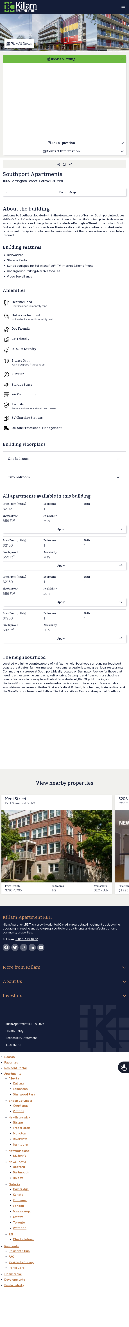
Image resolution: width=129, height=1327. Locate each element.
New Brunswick (19, 1117)
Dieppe (18, 1122)
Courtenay (20, 1106)
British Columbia (20, 1101)
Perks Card (16, 1268)
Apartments (12, 1074)
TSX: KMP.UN (14, 1044)
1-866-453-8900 (26, 939)
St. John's (19, 1156)
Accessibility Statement (21, 1037)
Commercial (13, 1274)
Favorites (11, 1062)
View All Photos (19, 44)
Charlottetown (23, 1239)
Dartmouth (21, 1172)
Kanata (18, 1195)
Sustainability (14, 1285)
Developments (14, 1280)
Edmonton (20, 1089)
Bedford (19, 1167)
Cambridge (21, 1189)
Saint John (20, 1144)
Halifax (18, 1178)
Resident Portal (15, 1068)
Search (9, 1057)
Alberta (14, 1078)
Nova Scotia (17, 1162)
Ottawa (18, 1217)
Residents (11, 1246)
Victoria (18, 1111)
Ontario (14, 1184)
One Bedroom (18, 459)
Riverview (20, 1139)
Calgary (18, 1083)
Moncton (19, 1133)
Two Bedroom (19, 477)
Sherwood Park (24, 1094)
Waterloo (19, 1228)
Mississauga (22, 1211)
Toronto (19, 1222)
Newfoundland (19, 1151)
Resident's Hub (19, 1251)
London (18, 1206)
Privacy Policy (14, 1030)
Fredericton (21, 1128)
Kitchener (20, 1200)
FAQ (11, 1257)
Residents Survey (21, 1262)
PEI (11, 1234)
